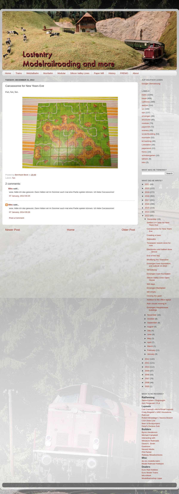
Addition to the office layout (159, 300)
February (151, 350)
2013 (147, 216)
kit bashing (146, 141)
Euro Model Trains (150, 473)
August (150, 327)
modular (145, 123)
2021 (147, 184)
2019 (147, 192)
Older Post (128, 229)
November (152, 315)
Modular (61, 73)
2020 (147, 188)
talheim (145, 159)
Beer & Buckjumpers (151, 423)
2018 (147, 196)
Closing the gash (154, 296)
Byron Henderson (149, 432)
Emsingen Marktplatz (156, 288)
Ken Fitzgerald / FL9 (151, 403)
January (151, 354)
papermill (146, 127)
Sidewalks (151, 239)
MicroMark (146, 475)
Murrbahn (48, 73)
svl (143, 109)
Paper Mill (99, 73)
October (151, 319)
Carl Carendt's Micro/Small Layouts (157, 409)
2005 (147, 386)
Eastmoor (146, 446)
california (146, 102)
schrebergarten (148, 155)
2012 (147, 359)
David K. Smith (148, 443)
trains (144, 95)
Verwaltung (152, 270)
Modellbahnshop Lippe (152, 478)
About (136, 73)
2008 (147, 375)
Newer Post (12, 229)
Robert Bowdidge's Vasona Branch (157, 418)
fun (13, 178)
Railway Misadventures (152, 455)
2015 (147, 208)
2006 (147, 382)
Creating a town (154, 235)
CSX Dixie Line (148, 421)
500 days (151, 284)
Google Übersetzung (151, 84)
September (152, 323)
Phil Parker (147, 452)
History (111, 73)
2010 (147, 367)
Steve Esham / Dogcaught (153, 400)
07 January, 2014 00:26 (19, 212)
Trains (19, 73)
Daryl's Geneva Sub (151, 426)
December (152, 219)
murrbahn (146, 137)
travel (144, 98)
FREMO (124, 73)
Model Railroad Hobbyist (153, 464)
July (149, 330)
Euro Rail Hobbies (150, 470)
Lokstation (146, 145)
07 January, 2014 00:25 (19, 196)
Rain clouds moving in (156, 303)
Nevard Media (148, 449)
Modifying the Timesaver (158, 260)
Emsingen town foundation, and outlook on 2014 (159, 264)
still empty (151, 292)
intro (144, 162)
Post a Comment (16, 218)
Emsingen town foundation (158, 274)
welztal (145, 105)
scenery (145, 130)
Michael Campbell (150, 435)
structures (146, 120)
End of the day (153, 256)
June (149, 334)
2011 (147, 363)
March (150, 346)
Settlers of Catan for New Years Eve (158, 223)
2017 (147, 200)
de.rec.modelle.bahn (151, 461)
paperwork (146, 148)
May (149, 338)
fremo (144, 152)
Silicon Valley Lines (79, 73)
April (149, 342)
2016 (147, 204)
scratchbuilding (148, 134)
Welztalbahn (32, 73)
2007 (147, 378)
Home (8, 73)
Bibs (10, 189)
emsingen (146, 116)
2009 (147, 371)
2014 (147, 212)
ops (143, 112)
